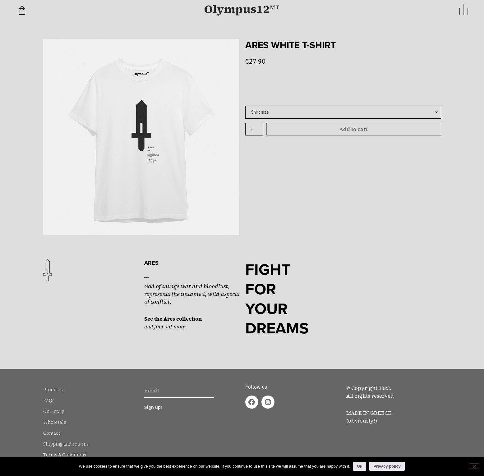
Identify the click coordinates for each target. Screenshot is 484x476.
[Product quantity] (254, 129)
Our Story (53, 411)
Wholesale (54, 422)
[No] (474, 466)
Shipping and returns (66, 444)
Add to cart (353, 129)
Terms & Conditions (64, 455)
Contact (51, 433)
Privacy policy (387, 466)
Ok (360, 466)
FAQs (48, 400)
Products (53, 390)
